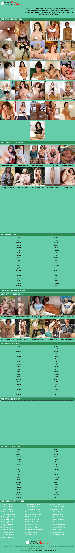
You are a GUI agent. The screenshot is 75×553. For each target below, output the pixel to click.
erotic (56, 242)
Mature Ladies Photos (60, 517)
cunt (56, 240)
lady (18, 252)
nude (18, 260)
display (18, 242)
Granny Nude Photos (34, 514)
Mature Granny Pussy (60, 522)
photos (56, 263)
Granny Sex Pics (32, 507)
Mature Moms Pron (59, 532)
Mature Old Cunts (33, 532)
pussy (56, 270)
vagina (19, 280)
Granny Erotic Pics (58, 504)
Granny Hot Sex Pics (58, 507)
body (18, 237)
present (18, 270)
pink (18, 268)
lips (56, 252)
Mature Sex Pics (33, 524)
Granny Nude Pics (58, 514)
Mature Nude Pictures (10, 512)
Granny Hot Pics (7, 504)
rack (56, 273)
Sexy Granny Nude (9, 514)
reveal (19, 275)
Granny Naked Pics (59, 527)
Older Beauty (57, 529)
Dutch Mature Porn (9, 534)
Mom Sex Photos (7, 507)
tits (56, 278)
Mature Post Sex (33, 527)
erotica (19, 245)
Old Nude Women (8, 527)
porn (56, 268)
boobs (56, 237)
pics (18, 265)
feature (18, 247)
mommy (56, 257)
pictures (56, 265)
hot (19, 250)
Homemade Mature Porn (35, 529)
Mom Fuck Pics (8, 524)
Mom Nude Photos (58, 519)
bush (18, 240)
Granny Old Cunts (33, 519)
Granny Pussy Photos (34, 509)
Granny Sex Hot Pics (9, 517)
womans (56, 283)
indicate (56, 250)
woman (18, 283)
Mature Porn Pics (8, 532)
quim (18, 273)
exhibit (56, 245)
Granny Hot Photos (59, 524)
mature (18, 255)
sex (56, 275)
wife (56, 280)
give (56, 247)
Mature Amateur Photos (35, 512)
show (18, 278)
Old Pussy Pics (8, 537)
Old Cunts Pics (33, 517)
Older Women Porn (34, 522)
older (18, 263)
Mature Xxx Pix (8, 519)
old (56, 260)
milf (56, 255)
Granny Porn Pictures (10, 522)
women (18, 285)
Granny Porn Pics (58, 512)
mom (18, 257)
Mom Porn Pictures (58, 509)
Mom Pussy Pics (8, 529)
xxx (56, 285)
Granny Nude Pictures (34, 504)
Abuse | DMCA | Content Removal (45, 550)
